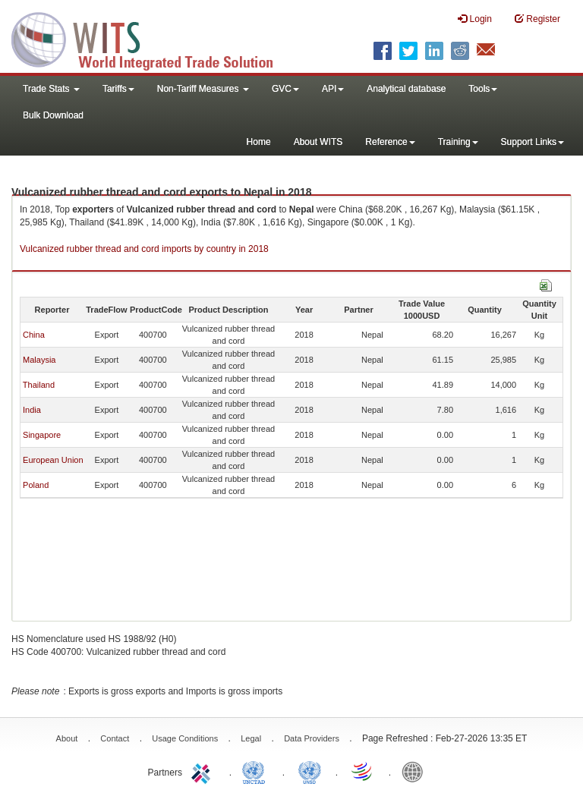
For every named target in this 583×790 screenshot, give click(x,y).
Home (259, 142)
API (333, 88)
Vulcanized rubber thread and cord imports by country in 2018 (144, 249)
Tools (482, 88)
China (34, 334)
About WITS (318, 142)
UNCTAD (256, 771)
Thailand (39, 384)
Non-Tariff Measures (203, 88)
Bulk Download (53, 115)
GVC (285, 88)
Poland (36, 484)
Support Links (532, 142)
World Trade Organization (363, 771)
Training (458, 142)
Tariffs (118, 88)
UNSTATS (310, 771)
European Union (53, 459)
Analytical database (406, 88)
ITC (203, 771)
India (32, 409)
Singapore (42, 434)
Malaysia (39, 359)
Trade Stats (51, 88)
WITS (152, 38)
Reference (389, 142)
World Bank (416, 771)
